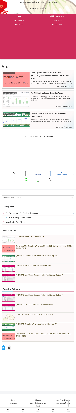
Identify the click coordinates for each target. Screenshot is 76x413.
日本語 (38, 406)
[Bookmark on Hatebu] (62, 173)
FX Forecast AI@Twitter (63, 403)
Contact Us (13, 403)
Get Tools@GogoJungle (38, 403)
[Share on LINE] (26, 179)
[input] (38, 198)
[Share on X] (14, 173)
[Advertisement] (38, 44)
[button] (50, 179)
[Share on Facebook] (38, 173)
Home (13, 400)
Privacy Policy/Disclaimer (63, 400)
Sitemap (38, 400)
